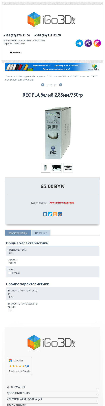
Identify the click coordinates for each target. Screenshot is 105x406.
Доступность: (38, 202)
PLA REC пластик (79, 76)
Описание (41, 233)
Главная (10, 76)
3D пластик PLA (58, 76)
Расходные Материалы (31, 76)
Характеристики (18, 233)
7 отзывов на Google (19, 371)
